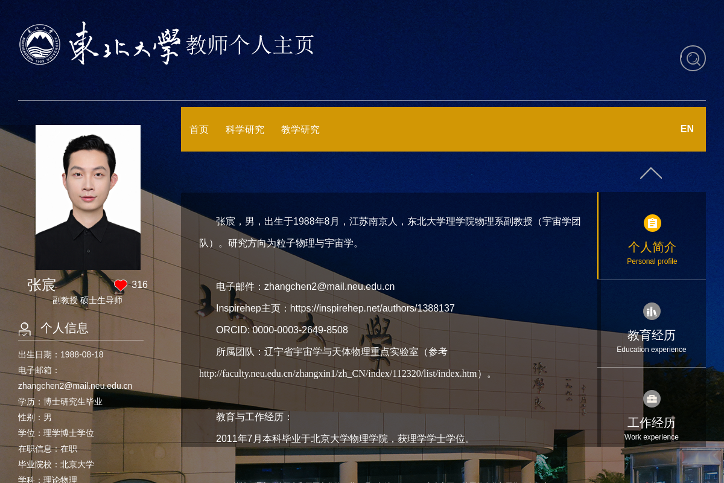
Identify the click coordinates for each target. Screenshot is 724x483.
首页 (199, 129)
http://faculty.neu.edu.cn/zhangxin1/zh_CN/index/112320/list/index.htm (338, 373)
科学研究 (245, 129)
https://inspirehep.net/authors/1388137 (372, 308)
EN (687, 129)
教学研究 (300, 129)
